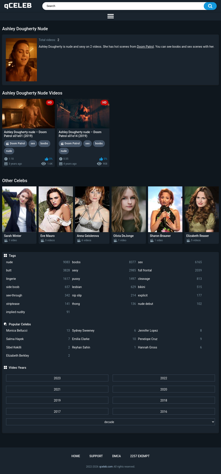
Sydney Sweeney (104, 330)
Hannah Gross (170, 347)
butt (38, 270)
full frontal (170, 270)
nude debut (170, 304)
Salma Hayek (38, 339)
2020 (163, 389)
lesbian (104, 287)
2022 (163, 378)
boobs (104, 262)
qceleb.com (106, 466)
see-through (38, 295)
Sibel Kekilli (38, 347)
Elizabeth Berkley (38, 355)
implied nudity (38, 312)
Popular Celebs (20, 324)
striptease (38, 304)
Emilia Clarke (104, 339)
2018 (163, 400)
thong (104, 304)
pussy (104, 279)
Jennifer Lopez (170, 330)
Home (75, 456)
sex (170, 262)
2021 (57, 389)
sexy (104, 270)
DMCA (116, 456)
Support (96, 456)
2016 (163, 411)
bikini (170, 287)
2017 (57, 411)
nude (38, 262)
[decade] (110, 421)
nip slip (104, 295)
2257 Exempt (140, 456)
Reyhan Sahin (104, 347)
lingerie (38, 279)
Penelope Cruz (170, 339)
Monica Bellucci (38, 330)
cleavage (170, 279)
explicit (170, 295)
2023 (57, 378)
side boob (38, 287)
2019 (57, 400)
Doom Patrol (145, 46)
